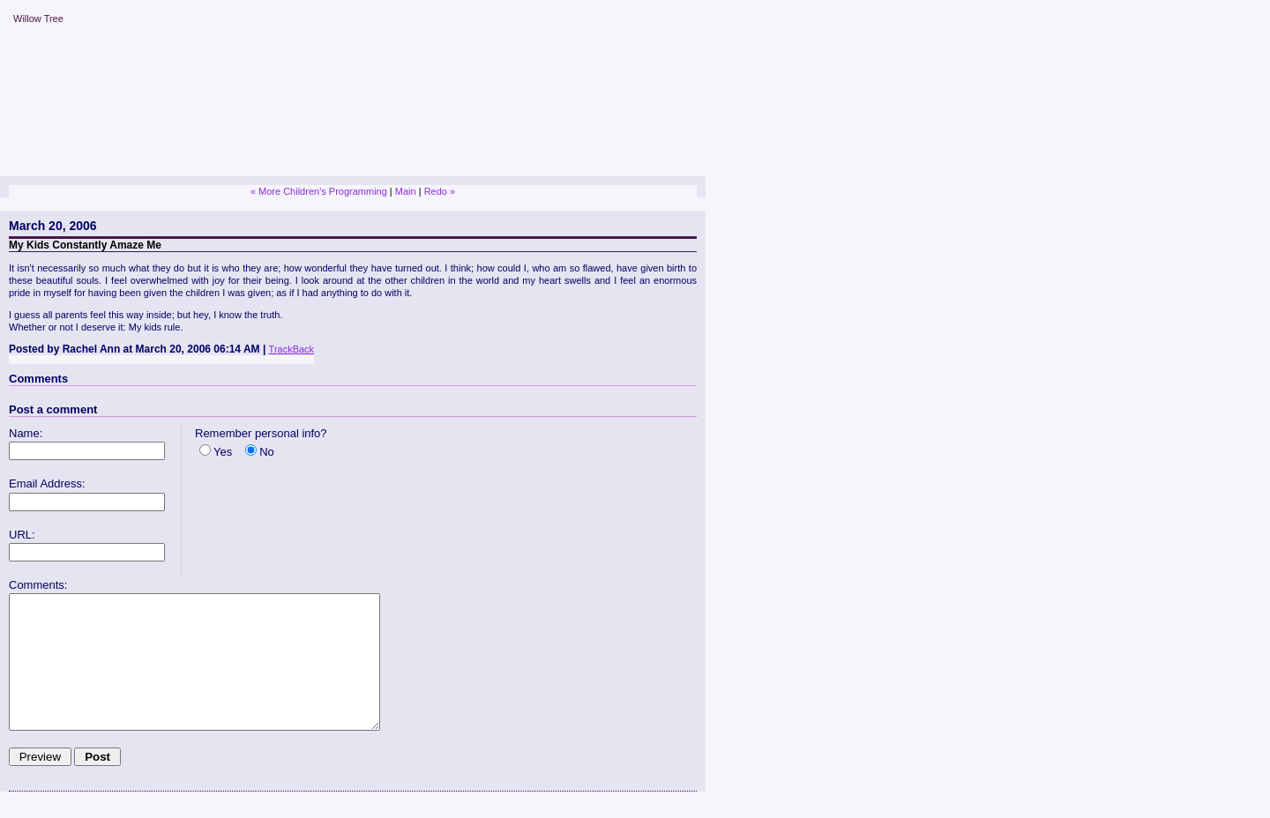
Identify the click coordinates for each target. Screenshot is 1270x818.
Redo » (439, 191)
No (266, 451)
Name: (25, 433)
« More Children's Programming (318, 191)
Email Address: (47, 483)
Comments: (38, 584)
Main (405, 191)
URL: (22, 534)
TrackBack (292, 349)
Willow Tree (38, 18)
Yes (222, 451)
